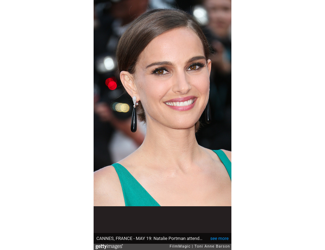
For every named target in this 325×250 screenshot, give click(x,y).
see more (219, 238)
